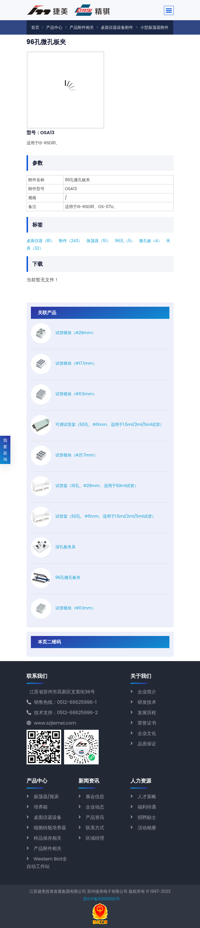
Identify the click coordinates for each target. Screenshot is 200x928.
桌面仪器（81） (41, 241)
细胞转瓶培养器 (50, 827)
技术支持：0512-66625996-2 (62, 712)
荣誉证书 (147, 723)
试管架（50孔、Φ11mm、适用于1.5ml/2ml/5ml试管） (105, 516)
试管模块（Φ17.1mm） (76, 363)
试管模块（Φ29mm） (75, 333)
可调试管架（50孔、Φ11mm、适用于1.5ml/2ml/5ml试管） (109, 424)
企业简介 (147, 691)
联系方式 (95, 827)
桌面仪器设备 (47, 817)
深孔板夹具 (65, 547)
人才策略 (147, 796)
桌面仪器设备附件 (117, 27)
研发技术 (147, 702)
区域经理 (95, 838)
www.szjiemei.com (51, 723)
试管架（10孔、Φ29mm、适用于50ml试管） (97, 486)
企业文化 (147, 733)
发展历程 (147, 712)
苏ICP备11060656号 (101, 899)
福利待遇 (147, 807)
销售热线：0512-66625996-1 (62, 702)
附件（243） (70, 241)
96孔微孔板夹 (68, 577)
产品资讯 (95, 817)
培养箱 (41, 807)
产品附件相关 (82, 27)
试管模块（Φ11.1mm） (75, 608)
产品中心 (54, 27)
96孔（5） (125, 241)
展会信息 (95, 796)
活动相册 (147, 827)
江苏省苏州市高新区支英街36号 (62, 691)
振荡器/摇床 (46, 796)
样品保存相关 (47, 838)
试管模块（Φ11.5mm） (76, 394)
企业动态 (95, 807)
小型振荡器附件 (154, 27)
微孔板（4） (150, 241)
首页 (35, 27)
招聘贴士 (147, 817)
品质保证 (147, 743)
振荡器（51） (99, 241)
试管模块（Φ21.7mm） (76, 455)
